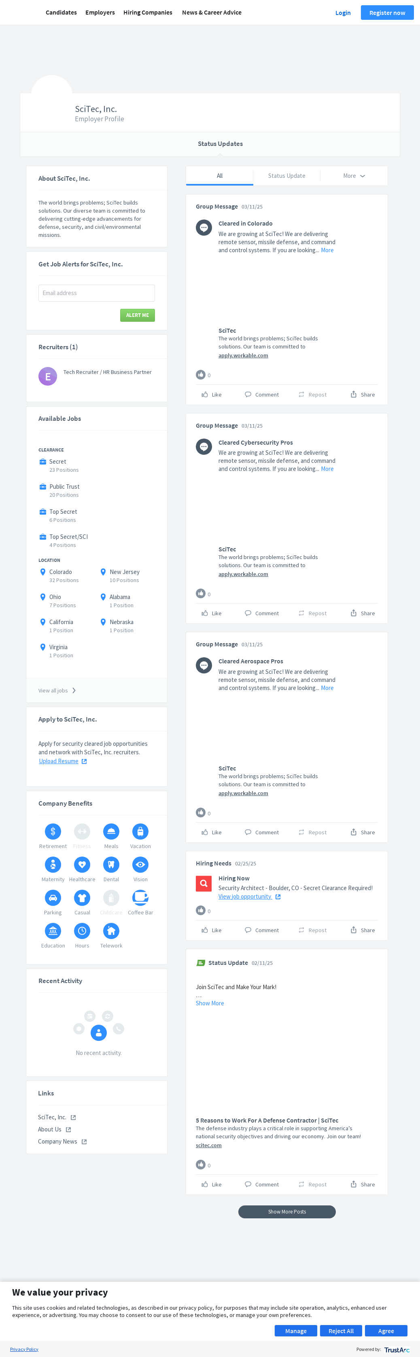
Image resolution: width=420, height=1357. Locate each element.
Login (343, 12)
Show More (210, 1003)
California (61, 622)
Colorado (60, 572)
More (327, 250)
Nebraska (122, 622)
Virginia (58, 647)
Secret (57, 461)
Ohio (55, 597)
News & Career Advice (212, 12)
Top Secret (63, 511)
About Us (54, 1129)
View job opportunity (249, 896)
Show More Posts (287, 1211)
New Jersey (125, 572)
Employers (100, 12)
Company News (62, 1141)
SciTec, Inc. (57, 1117)
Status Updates (220, 143)
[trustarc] (396, 1349)
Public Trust (64, 486)
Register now (387, 12)
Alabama (120, 597)
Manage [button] (296, 1331)
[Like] (201, 375)
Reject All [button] (341, 1331)
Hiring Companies (147, 12)
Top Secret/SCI (68, 536)
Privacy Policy (24, 1349)
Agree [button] (386, 1331)
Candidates (61, 12)
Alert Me (137, 315)
